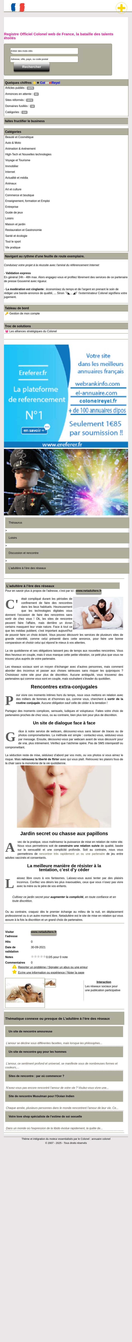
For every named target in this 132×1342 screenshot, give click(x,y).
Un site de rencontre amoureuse (30, 1031)
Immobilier (11, 166)
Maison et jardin (15, 224)
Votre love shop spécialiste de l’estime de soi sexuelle (45, 1116)
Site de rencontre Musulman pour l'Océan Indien (41, 1096)
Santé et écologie (16, 235)
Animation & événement (20, 148)
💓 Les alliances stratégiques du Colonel (31, 331)
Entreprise (11, 206)
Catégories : (16, 112)
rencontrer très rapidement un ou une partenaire (72, 853)
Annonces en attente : (22, 94)
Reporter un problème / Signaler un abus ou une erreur (53, 967)
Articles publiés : (19, 88)
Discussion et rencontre (23, 552)
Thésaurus (15, 522)
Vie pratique (12, 247)
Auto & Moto (13, 142)
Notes (9, 957)
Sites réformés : (19, 100)
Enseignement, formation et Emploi (27, 200)
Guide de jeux (14, 212)
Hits (8, 941)
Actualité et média (16, 177)
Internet (10, 171)
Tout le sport (13, 241)
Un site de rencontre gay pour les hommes (37, 1051)
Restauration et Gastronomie (23, 229)
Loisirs (9, 218)
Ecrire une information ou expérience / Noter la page (51, 972)
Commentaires (15, 962)
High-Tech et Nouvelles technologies (28, 154)
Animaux (10, 183)
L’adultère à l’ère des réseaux (27, 568)
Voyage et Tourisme (17, 160)
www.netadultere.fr (88, 590)
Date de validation (12, 949)
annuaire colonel (101, 1138)
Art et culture (13, 189)
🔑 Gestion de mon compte (22, 313)
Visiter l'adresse (11, 934)
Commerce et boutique (19, 195)
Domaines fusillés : (20, 106)
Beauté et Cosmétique (19, 137)
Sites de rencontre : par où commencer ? (36, 1076)
